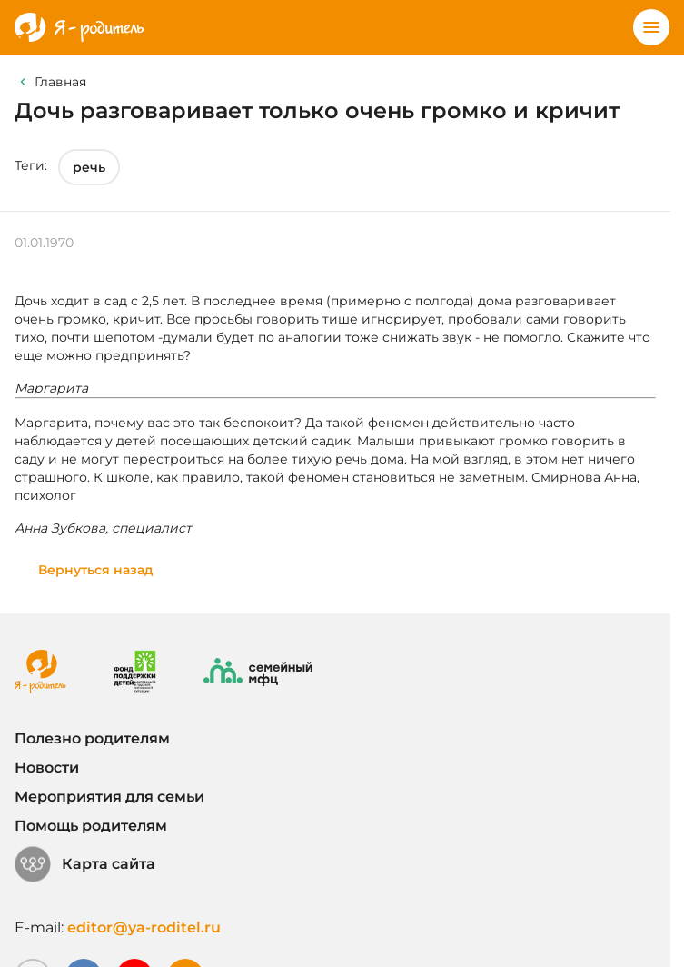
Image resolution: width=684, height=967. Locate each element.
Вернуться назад (96, 570)
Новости (47, 767)
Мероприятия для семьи (109, 796)
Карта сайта (85, 864)
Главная (60, 82)
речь (89, 167)
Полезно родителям (92, 738)
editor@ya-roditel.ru (144, 927)
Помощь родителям (91, 825)
